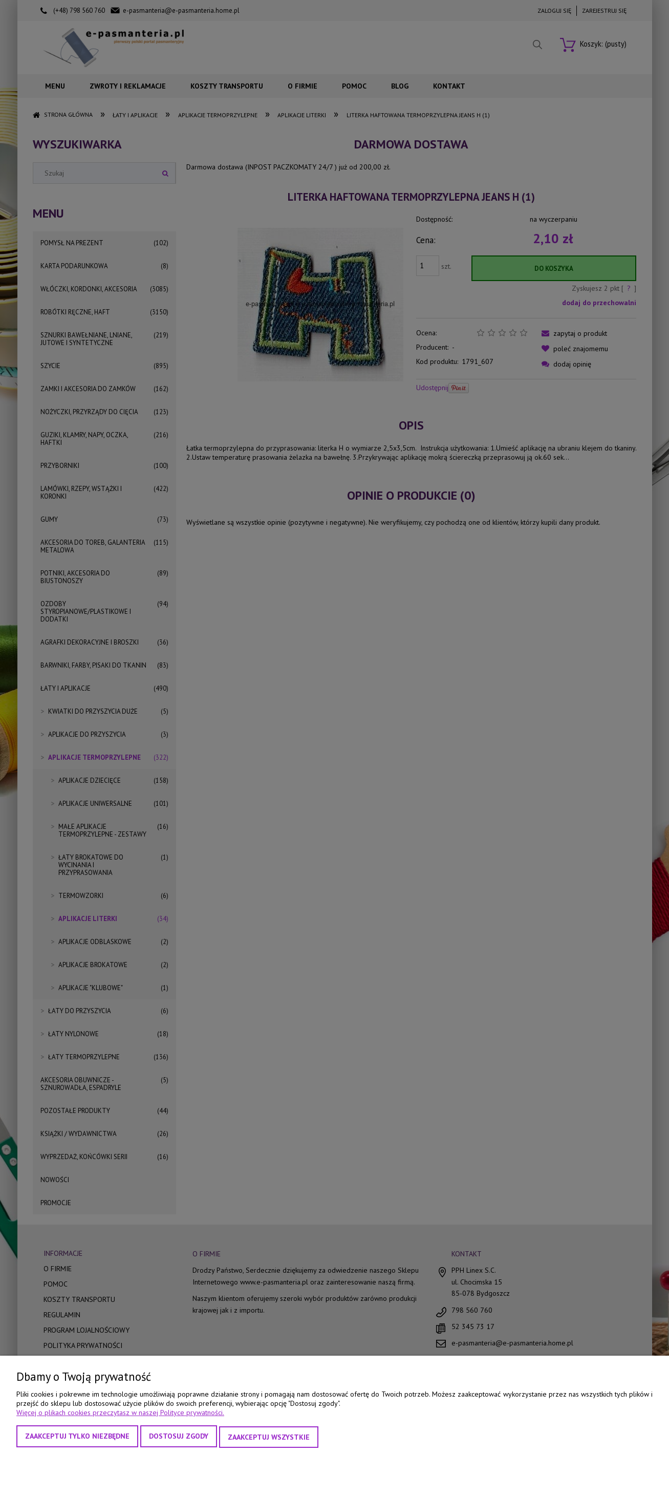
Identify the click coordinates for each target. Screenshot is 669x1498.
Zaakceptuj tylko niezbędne (77, 1437)
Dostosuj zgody (178, 1437)
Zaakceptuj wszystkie (269, 1437)
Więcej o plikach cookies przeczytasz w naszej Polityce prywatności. (120, 1414)
